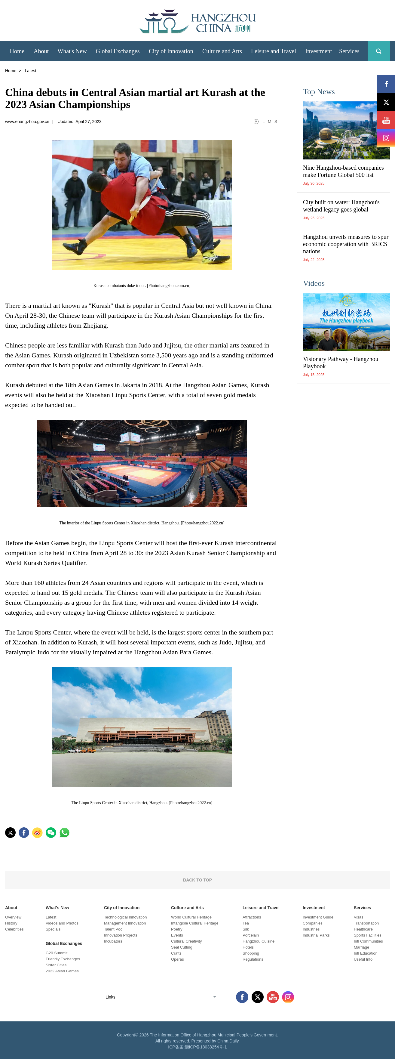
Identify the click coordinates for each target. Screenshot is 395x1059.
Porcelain (251, 935)
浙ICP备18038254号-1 (206, 1047)
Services (362, 907)
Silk (246, 929)
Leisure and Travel (261, 907)
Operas (177, 959)
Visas (358, 917)
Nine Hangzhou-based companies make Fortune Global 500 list (343, 171)
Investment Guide (318, 917)
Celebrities (14, 929)
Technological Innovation (125, 917)
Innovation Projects (120, 935)
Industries (311, 929)
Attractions (252, 917)
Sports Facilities (367, 935)
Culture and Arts (187, 907)
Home (10, 70)
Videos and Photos (62, 923)
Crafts (176, 953)
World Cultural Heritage (191, 917)
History (11, 923)
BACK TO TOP (197, 880)
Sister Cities (56, 965)
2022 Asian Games (62, 971)
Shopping (251, 953)
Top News (319, 91)
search (379, 51)
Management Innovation (125, 923)
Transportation (366, 923)
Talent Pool (113, 929)
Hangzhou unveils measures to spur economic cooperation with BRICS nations (345, 244)
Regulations (253, 959)
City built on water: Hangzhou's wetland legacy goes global (341, 206)
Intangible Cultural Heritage (195, 923)
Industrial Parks (316, 935)
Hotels (248, 947)
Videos (314, 283)
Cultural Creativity (186, 941)
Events (177, 935)
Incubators (113, 941)
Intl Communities (368, 941)
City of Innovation (121, 907)
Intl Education (366, 953)
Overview (13, 917)
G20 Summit (56, 953)
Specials (53, 929)
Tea (246, 923)
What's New (57, 907)
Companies (313, 923)
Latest (51, 917)
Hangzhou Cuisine (258, 941)
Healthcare (363, 929)
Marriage (361, 947)
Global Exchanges (64, 943)
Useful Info (363, 959)
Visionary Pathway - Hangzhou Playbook (340, 362)
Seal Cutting (181, 947)
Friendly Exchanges (63, 959)
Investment (314, 907)
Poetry (176, 929)
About (11, 907)
